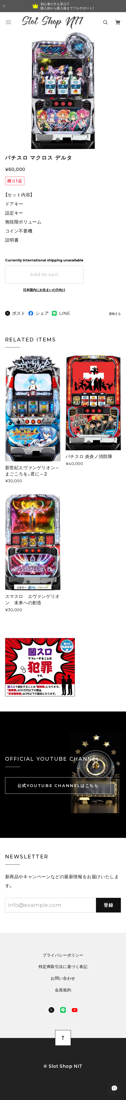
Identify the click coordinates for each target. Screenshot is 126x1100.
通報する (115, 314)
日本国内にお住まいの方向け (44, 290)
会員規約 (63, 990)
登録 (108, 905)
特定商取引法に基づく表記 (63, 966)
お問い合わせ (63, 978)
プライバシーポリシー (63, 955)
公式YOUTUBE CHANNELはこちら (58, 785)
